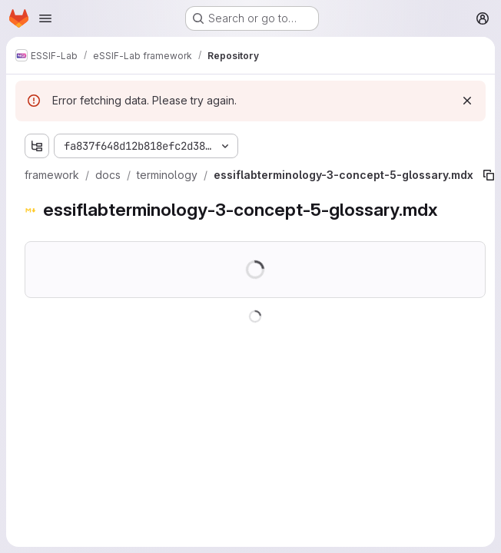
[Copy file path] (488, 175)
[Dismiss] (467, 100)
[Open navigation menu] (45, 18)
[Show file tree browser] (37, 146)
